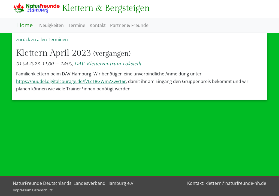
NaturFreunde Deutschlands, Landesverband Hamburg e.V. (74, 183)
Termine (76, 25)
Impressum (22, 190)
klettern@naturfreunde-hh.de (235, 183)
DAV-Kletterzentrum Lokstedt (107, 64)
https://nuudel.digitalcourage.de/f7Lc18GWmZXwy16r (71, 81)
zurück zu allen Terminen (42, 39)
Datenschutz (42, 190)
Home (25, 25)
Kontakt (98, 25)
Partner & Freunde (129, 25)
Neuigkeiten (51, 25)
